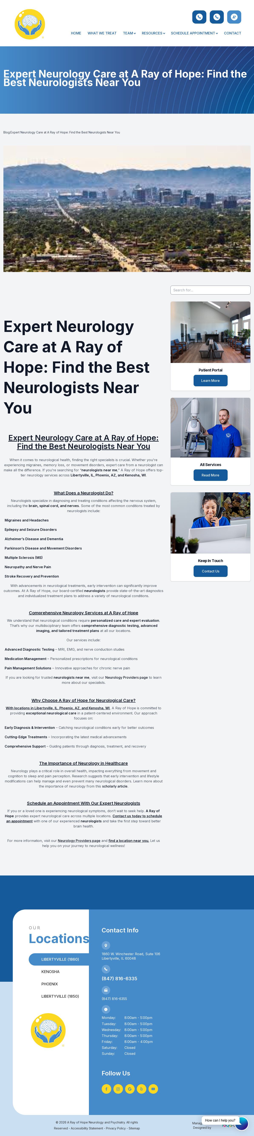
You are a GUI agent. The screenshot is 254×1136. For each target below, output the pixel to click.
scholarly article (114, 786)
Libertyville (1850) (60, 996)
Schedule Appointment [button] (194, 33)
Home (76, 33)
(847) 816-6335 (119, 978)
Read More (210, 475)
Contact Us (210, 571)
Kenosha (50, 971)
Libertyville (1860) (60, 959)
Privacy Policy (116, 1128)
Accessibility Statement (87, 1128)
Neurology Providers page (126, 677)
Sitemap (134, 1128)
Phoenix (49, 984)
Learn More (210, 380)
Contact (232, 33)
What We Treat (102, 33)
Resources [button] (153, 33)
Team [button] (129, 33)
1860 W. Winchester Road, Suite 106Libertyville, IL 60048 (131, 956)
